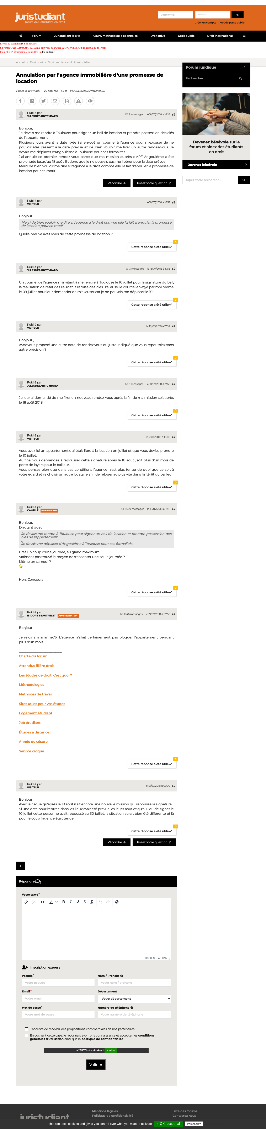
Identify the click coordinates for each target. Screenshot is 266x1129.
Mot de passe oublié (232, 22)
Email (26, 991)
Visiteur (33, 204)
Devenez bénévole (218, 164)
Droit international (220, 35)
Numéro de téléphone (116, 1007)
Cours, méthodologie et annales (115, 35)
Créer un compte (205, 22)
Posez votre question (154, 183)
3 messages (134, 114)
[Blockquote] (42, 901)
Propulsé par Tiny (155, 958)
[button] (53, 901)
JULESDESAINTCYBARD (90, 90)
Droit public (186, 35)
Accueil (20, 62)
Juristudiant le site (67, 35)
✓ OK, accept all (168, 1123)
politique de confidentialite (102, 1039)
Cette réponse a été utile (154, 246)
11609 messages (132, 508)
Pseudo (27, 975)
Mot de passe (31, 1007)
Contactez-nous (184, 1116)
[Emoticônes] (116, 901)
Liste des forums (184, 1111)
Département (107, 991)
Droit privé (157, 35)
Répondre (117, 183)
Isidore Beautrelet (41, 615)
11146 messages (131, 614)
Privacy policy (213, 1123)
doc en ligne (48, 51)
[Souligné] (77, 901)
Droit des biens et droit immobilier (69, 62)
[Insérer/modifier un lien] (26, 901)
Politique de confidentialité (112, 1116)
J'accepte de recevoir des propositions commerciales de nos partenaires (82, 1029)
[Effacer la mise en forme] (91, 901)
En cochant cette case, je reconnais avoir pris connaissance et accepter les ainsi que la (92, 1037)
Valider (95, 1064)
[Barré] (84, 901)
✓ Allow (111, 1050)
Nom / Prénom (111, 975)
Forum (36, 35)
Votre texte (30, 894)
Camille (32, 510)
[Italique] (70, 901)
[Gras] (63, 901)
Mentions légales (105, 1111)
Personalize (194, 1123)
